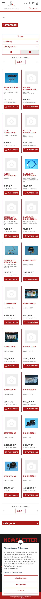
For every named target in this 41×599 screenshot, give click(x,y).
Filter (20, 36)
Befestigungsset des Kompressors (12, 89)
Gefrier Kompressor (29, 132)
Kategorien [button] (9, 523)
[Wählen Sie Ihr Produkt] (14, 8)
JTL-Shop (23, 598)
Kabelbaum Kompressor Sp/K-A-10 (29, 175)
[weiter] (37, 62)
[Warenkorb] (37, 3)
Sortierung (7, 42)
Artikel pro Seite (9, 47)
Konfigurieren (21, 584)
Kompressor (29, 260)
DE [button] (24, 3)
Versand (15, 102)
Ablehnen (21, 591)
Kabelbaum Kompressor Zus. (29, 218)
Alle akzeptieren (20, 578)
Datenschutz (17, 572)
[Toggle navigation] (3, 3)
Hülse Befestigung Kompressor (10, 175)
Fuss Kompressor (10, 132)
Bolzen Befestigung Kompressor (29, 89)
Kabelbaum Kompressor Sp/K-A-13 (10, 218)
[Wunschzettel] (33, 3)
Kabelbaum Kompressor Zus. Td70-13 (10, 261)
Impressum (7, 572)
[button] (29, 3)
